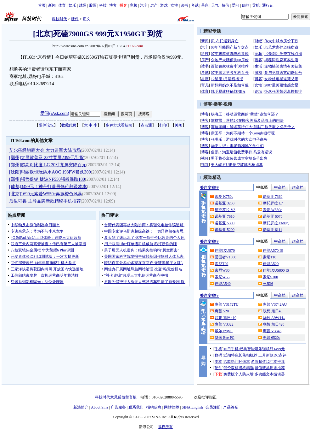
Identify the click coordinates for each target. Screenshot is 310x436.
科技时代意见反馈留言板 (116, 397)
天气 (215, 5)
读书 (184, 5)
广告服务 (118, 407)
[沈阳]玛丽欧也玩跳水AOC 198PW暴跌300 (50, 172)
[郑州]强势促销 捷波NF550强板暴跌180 (47, 179)
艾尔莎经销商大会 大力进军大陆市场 (45, 150)
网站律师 (171, 407)
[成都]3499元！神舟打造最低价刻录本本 (48, 186)
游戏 (164, 5)
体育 (62, 5)
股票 (93, 5)
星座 (205, 5)
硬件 (75, 19)
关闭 (178, 125)
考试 (195, 5)
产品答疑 (230, 407)
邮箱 (246, 5)
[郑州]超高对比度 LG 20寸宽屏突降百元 (47, 164)
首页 (42, 5)
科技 (103, 5)
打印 (163, 125)
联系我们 (136, 407)
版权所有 (165, 427)
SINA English (192, 407)
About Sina (99, 407)
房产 (154, 5)
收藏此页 (68, 125)
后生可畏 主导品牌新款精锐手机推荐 (45, 201)
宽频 (133, 5)
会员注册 (213, 407)
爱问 (235, 5)
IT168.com (134, 46)
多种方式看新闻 (119, 125)
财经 (82, 5)
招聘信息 (153, 407)
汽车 (144, 5)
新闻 (52, 5)
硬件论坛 (46, 125)
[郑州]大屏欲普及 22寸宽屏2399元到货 (46, 157)
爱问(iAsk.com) (54, 113)
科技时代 (59, 19)
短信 (225, 5)
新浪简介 (80, 407)
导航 (256, 5)
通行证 (267, 5)
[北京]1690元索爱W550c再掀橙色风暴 (45, 193)
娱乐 (72, 5)
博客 (113, 5)
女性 (174, 5)
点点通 (146, 125)
